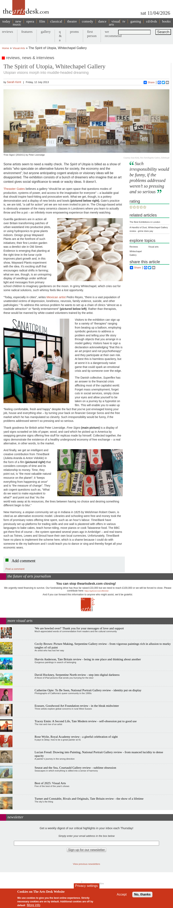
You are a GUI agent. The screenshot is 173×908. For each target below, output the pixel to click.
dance (102, 21)
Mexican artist (56, 297)
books (166, 21)
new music (17, 22)
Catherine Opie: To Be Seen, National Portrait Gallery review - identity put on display (88, 690)
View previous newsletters (86, 864)
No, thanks (142, 894)
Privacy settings (86, 885)
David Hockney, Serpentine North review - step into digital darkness (77, 674)
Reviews (133, 246)
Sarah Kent (14, 82)
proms (74, 32)
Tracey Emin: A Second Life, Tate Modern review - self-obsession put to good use (86, 721)
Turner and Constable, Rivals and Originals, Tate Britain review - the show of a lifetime (89, 798)
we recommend (113, 34)
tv (124, 21)
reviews (7, 32)
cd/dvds (151, 21)
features (27, 32)
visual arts (114, 22)
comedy (87, 21)
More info (33, 905)
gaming (135, 21)
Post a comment (14, 568)
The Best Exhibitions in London (144, 222)
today (6, 21)
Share (149, 82)
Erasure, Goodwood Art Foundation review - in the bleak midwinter (77, 705)
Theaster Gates (14, 188)
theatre (72, 21)
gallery (46, 32)
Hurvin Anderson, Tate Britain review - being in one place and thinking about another (88, 659)
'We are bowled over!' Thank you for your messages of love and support (79, 628)
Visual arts (153, 246)
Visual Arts (19, 48)
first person (92, 34)
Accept (122, 894)
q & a (60, 36)
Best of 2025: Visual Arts (50, 783)
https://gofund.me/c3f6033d (96, 591)
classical (56, 21)
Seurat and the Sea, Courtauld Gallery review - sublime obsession (75, 767)
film (42, 21)
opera (30, 21)
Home (5, 48)
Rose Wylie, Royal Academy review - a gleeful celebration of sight (76, 736)
